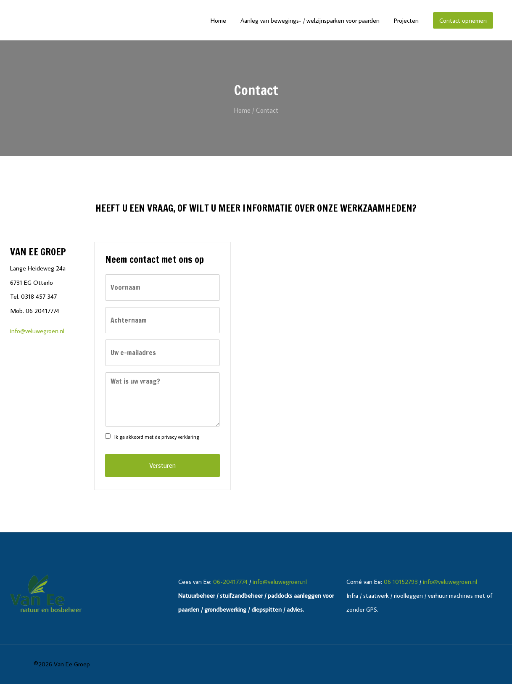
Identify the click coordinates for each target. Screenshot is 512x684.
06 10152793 (401, 581)
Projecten (406, 20)
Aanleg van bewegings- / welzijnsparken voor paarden (310, 20)
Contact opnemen (463, 20)
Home (218, 20)
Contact (267, 110)
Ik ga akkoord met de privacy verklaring (156, 436)
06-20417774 (230, 581)
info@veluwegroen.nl (37, 330)
